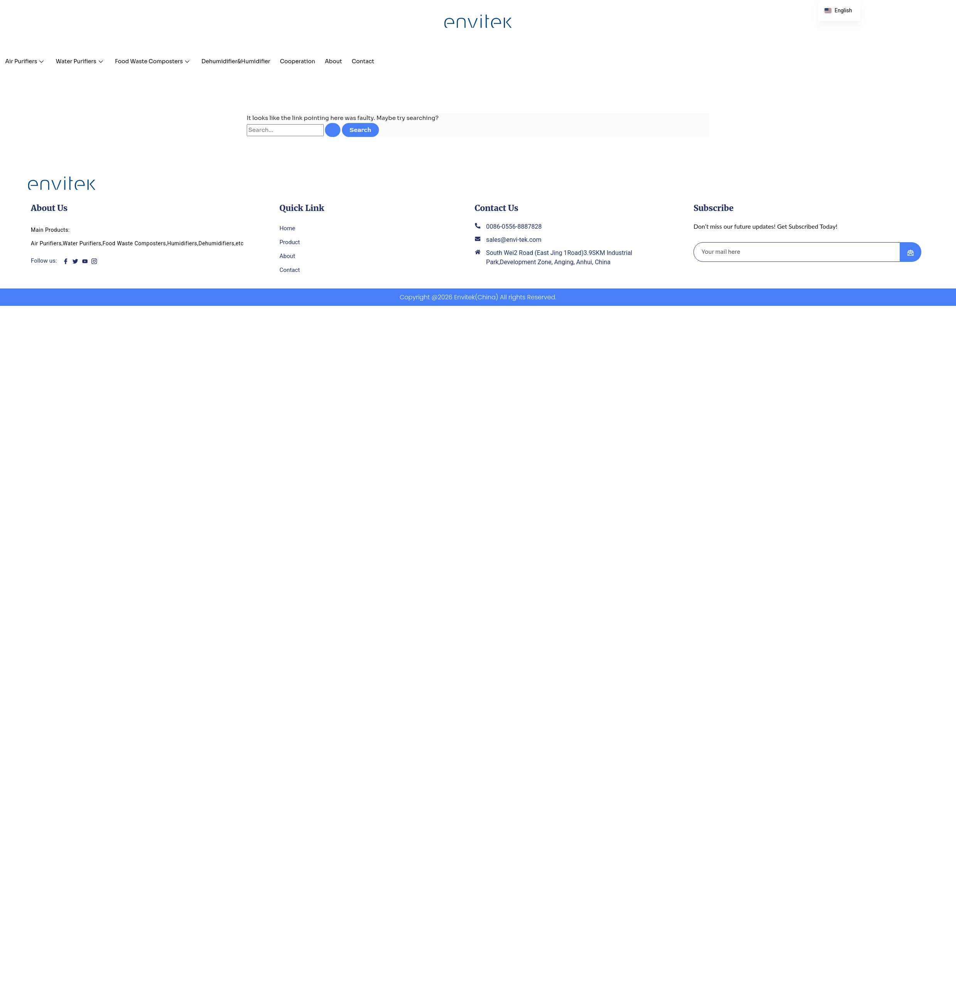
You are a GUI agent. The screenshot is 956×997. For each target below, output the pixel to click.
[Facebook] (68, 262)
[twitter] (77, 262)
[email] (796, 253)
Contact (393, 61)
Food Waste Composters (163, 61)
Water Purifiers (85, 61)
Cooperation (321, 61)
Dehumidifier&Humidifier (254, 61)
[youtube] (87, 262)
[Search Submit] (332, 130)
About (360, 61)
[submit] (910, 254)
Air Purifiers (26, 61)
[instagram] (96, 262)
